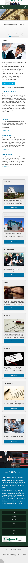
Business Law (7, 214)
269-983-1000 (9, 549)
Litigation (6, 282)
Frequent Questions (14, 533)
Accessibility (14, 555)
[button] (10, 36)
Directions (14, 516)
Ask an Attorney (14, 512)
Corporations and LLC (9, 249)
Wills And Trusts (8, 383)
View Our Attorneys (8, 83)
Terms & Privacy (21, 554)
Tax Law (6, 416)
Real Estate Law (8, 181)
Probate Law (7, 315)
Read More (5, 114)
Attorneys (14, 526)
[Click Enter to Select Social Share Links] (2, 561)
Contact (14, 519)
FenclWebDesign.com (12, 554)
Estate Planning (8, 348)
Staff (14, 530)
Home (14, 523)
